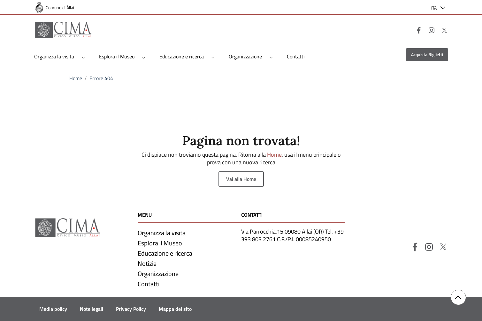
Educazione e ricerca (181, 56)
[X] (441, 29)
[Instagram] (429, 29)
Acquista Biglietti (427, 54)
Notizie (147, 263)
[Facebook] (416, 29)
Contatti (296, 56)
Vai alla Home (241, 179)
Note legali (91, 309)
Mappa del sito (175, 309)
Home (75, 78)
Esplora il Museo (116, 56)
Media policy (53, 309)
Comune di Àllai (60, 7)
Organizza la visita (54, 56)
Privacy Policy (131, 309)
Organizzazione (245, 56)
